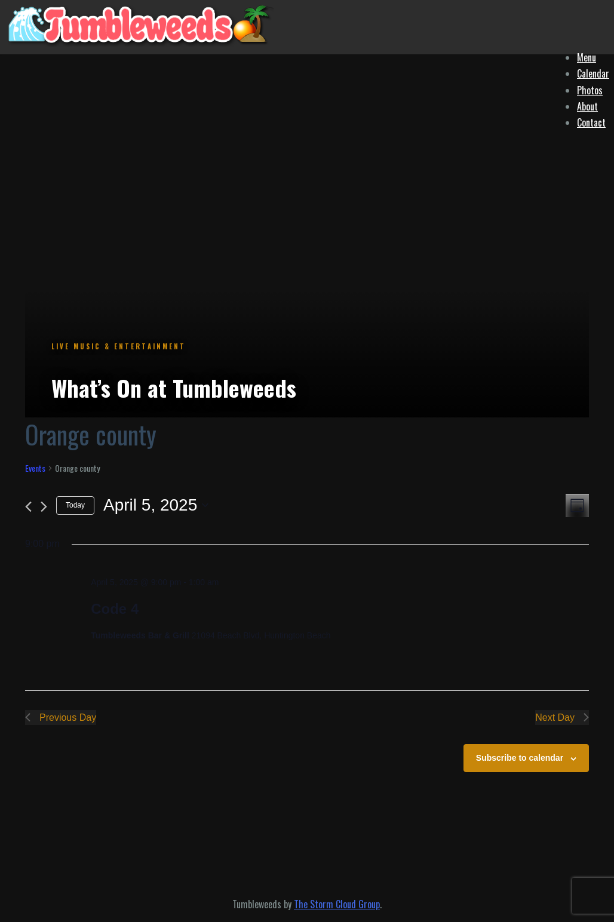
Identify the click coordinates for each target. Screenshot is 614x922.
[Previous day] (28, 506)
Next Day (562, 717)
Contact (591, 122)
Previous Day (60, 717)
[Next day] (44, 506)
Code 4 (115, 609)
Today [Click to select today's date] (75, 505)
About (587, 106)
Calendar (593, 73)
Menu (586, 57)
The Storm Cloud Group (337, 904)
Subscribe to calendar (519, 758)
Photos (590, 90)
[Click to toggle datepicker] (155, 505)
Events (35, 468)
